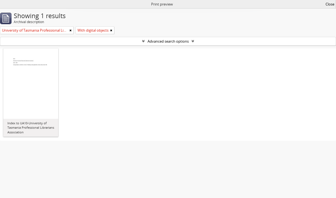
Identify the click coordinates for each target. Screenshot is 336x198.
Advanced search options (168, 41)
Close (330, 4)
